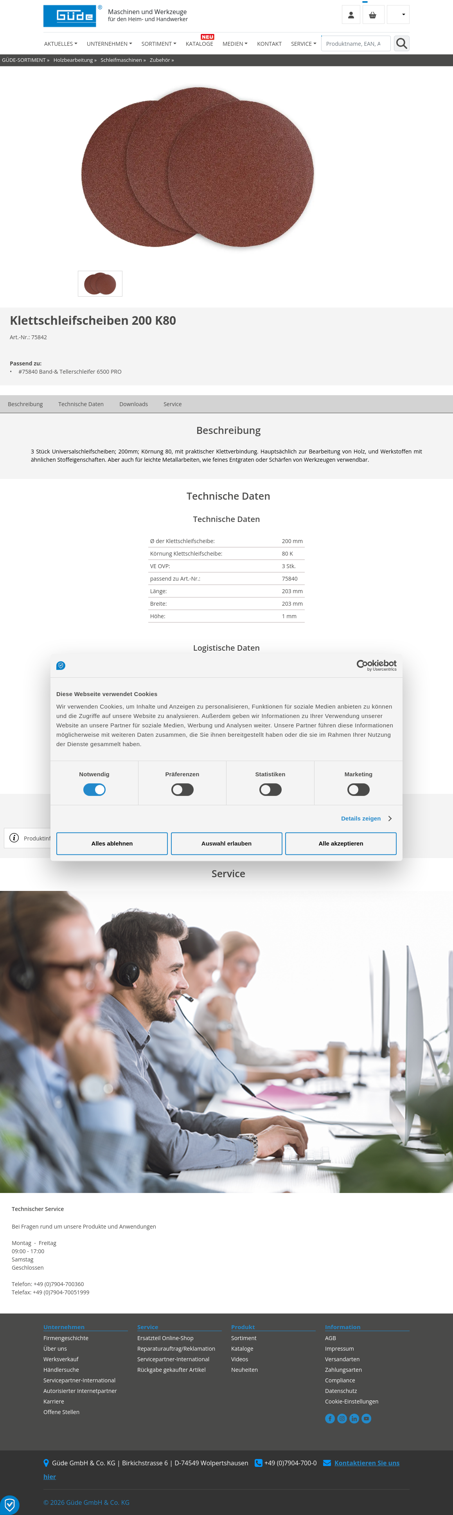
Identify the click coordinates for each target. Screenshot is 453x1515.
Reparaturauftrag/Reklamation (176, 1348)
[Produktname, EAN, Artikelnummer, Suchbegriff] (356, 43)
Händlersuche (61, 1369)
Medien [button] (233, 43)
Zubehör (160, 59)
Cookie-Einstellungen (352, 1401)
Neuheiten (244, 1369)
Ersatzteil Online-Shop (165, 1338)
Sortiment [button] (157, 43)
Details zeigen (361, 818)
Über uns (55, 1348)
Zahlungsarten (343, 1369)
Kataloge (199, 43)
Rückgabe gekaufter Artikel (171, 1369)
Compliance (340, 1380)
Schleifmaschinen (121, 59)
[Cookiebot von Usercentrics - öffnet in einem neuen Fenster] (362, 665)
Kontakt (269, 43)
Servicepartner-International (79, 1380)
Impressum (339, 1348)
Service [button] (301, 43)
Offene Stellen (61, 1412)
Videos (239, 1359)
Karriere (53, 1401)
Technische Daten (81, 404)
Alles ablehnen (112, 843)
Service (173, 404)
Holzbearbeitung (73, 59)
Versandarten (342, 1359)
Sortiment (244, 1338)
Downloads (133, 404)
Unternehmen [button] (107, 43)
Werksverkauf (61, 1359)
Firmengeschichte (65, 1338)
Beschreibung (25, 404)
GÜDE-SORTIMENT (24, 59)
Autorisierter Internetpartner (80, 1390)
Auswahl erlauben (226, 843)
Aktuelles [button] (58, 43)
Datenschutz (341, 1390)
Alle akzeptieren (340, 843)
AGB (330, 1338)
